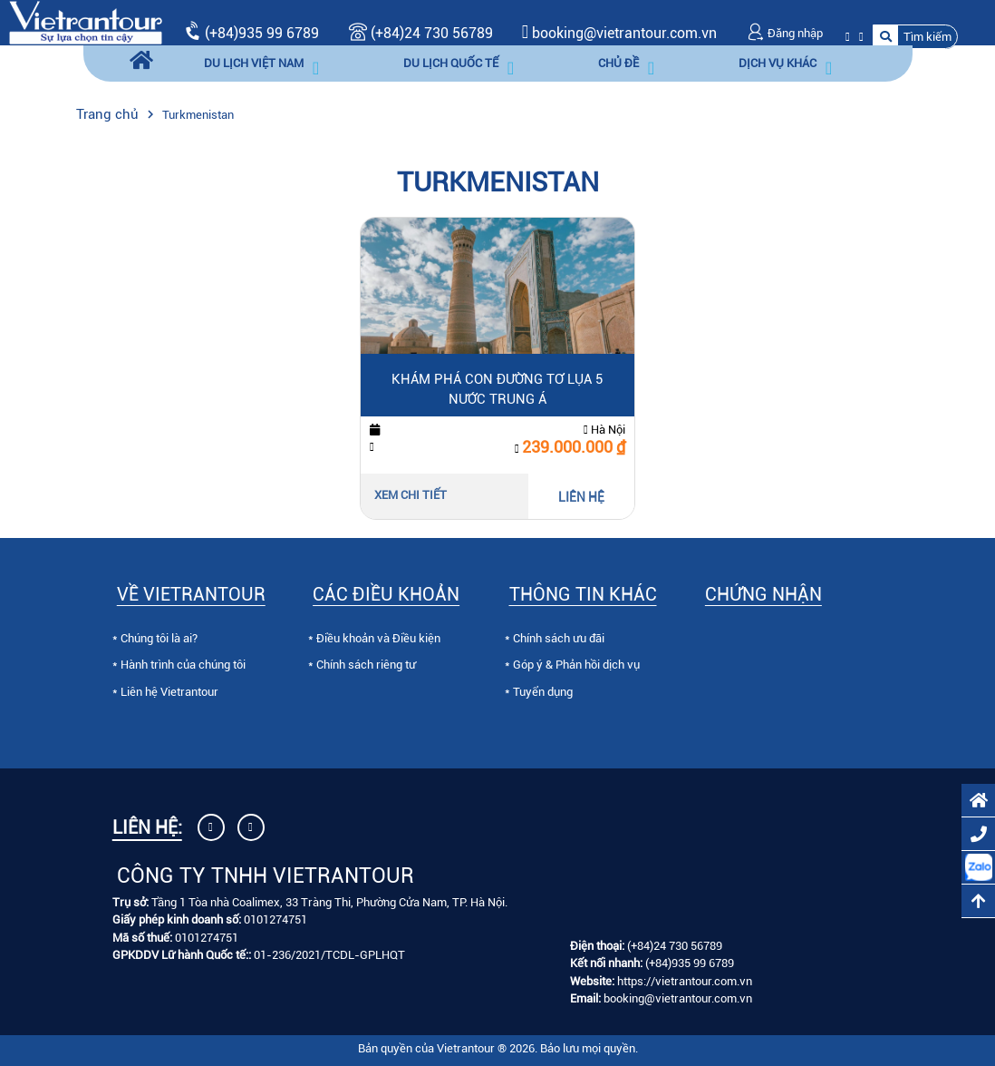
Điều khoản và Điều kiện (378, 638)
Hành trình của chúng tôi (183, 664)
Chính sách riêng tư (366, 664)
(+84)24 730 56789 (421, 33)
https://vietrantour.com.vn (684, 981)
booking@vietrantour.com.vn (624, 33)
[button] (915, 37)
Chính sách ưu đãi (558, 638)
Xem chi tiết (410, 495)
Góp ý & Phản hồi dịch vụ (576, 664)
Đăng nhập (785, 33)
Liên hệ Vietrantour (169, 692)
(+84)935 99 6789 (262, 33)
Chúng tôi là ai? (159, 638)
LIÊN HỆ (581, 497)
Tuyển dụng (543, 692)
